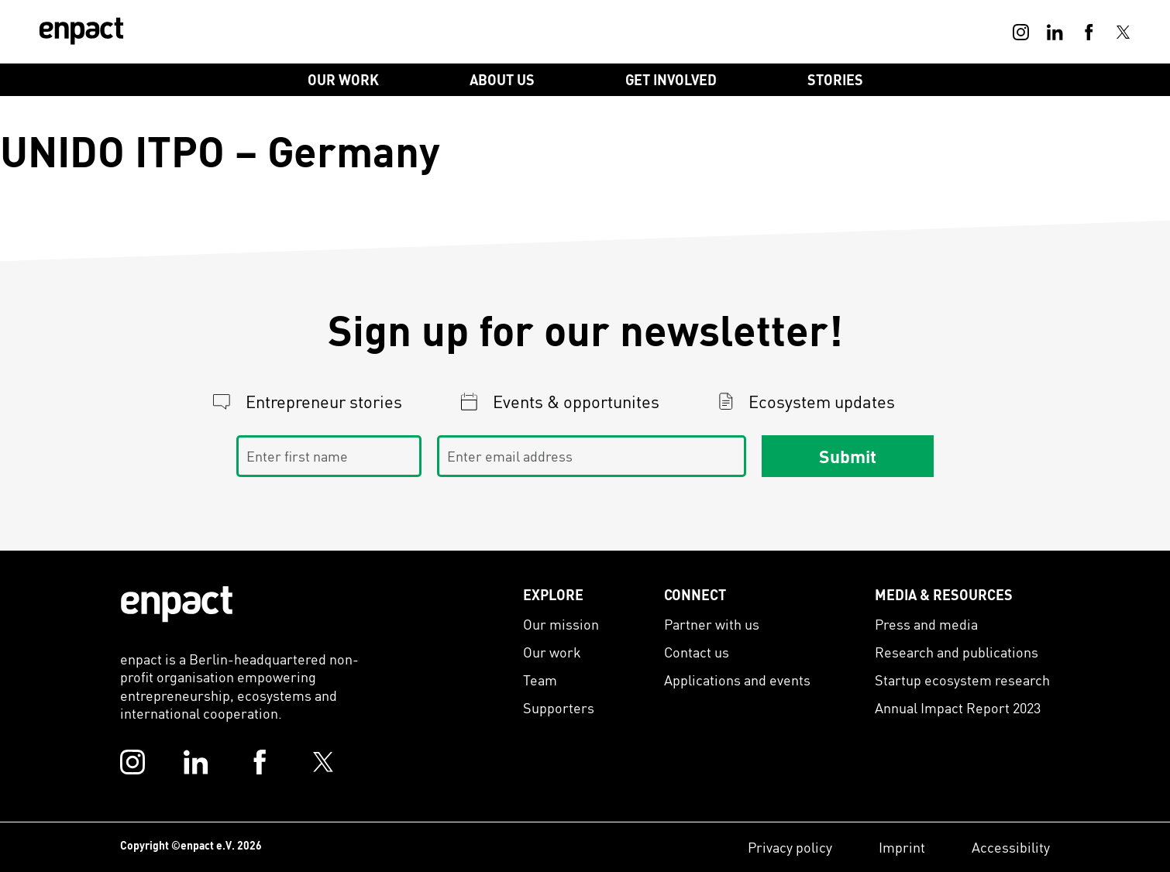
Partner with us (711, 624)
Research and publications (956, 652)
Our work (552, 652)
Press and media (926, 624)
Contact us (696, 652)
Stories (835, 79)
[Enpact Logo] (176, 604)
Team (540, 679)
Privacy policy (790, 847)
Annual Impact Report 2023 (958, 707)
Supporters (558, 707)
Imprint (902, 847)
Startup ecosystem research (962, 679)
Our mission (561, 624)
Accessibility (1011, 847)
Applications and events (737, 679)
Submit (847, 455)
